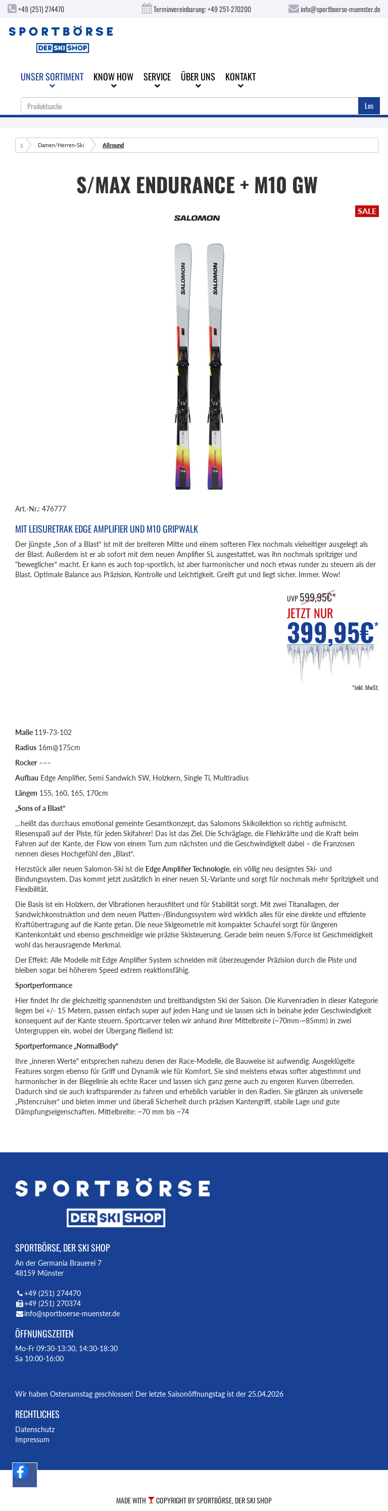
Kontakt (240, 79)
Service (157, 79)
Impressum (32, 1439)
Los (369, 105)
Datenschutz (35, 1429)
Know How (113, 79)
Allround (113, 145)
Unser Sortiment (52, 79)
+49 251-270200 (229, 9)
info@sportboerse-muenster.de (334, 9)
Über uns (198, 79)
